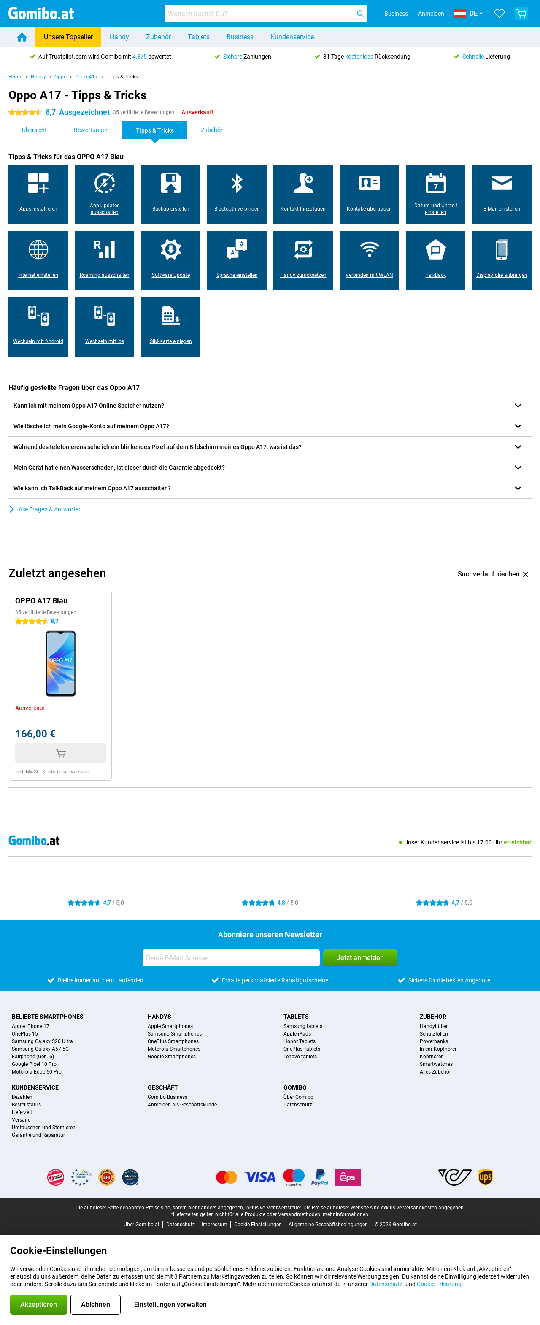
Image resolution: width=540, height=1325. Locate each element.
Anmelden (431, 13)
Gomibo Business (167, 1097)
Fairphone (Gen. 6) (33, 1057)
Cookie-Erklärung (439, 1284)
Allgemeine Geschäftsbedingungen (328, 1225)
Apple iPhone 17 (30, 1026)
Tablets (199, 37)
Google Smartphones (172, 1057)
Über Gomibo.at (141, 1225)
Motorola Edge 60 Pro (37, 1072)
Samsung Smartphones (175, 1034)
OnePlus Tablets (302, 1049)
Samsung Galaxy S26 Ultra (42, 1041)
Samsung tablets (303, 1026)
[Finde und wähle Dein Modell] (266, 13)
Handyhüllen (434, 1026)
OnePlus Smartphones (173, 1041)
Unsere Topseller (68, 37)
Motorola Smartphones (174, 1049)
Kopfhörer (431, 1057)
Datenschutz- (386, 1284)
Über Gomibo (298, 1097)
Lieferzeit (22, 1112)
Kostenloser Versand (65, 772)
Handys (159, 1016)
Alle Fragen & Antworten (45, 509)
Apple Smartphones (170, 1026)
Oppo (60, 77)
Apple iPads (297, 1034)
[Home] (21, 37)
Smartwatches (436, 1064)
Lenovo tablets (300, 1057)
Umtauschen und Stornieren (44, 1127)
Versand (21, 1120)
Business (240, 37)
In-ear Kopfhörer (438, 1049)
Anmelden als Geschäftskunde (182, 1105)
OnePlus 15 (25, 1034)
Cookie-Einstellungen (258, 1225)
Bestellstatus (26, 1105)
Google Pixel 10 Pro (34, 1064)
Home (15, 77)
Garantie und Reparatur (38, 1135)
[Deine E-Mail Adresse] (231, 957)
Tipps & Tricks (122, 77)
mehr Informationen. (346, 1214)
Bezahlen (22, 1097)
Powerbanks (434, 1041)
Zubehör (158, 37)
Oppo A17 (86, 77)
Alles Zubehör (435, 1072)
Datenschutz (298, 1105)
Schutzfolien (434, 1034)
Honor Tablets (300, 1041)
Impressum (214, 1225)
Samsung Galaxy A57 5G (40, 1049)
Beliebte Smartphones (48, 1016)
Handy (119, 37)
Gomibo (295, 1087)
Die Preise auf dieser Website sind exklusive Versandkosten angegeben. (384, 1208)
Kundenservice (292, 37)
